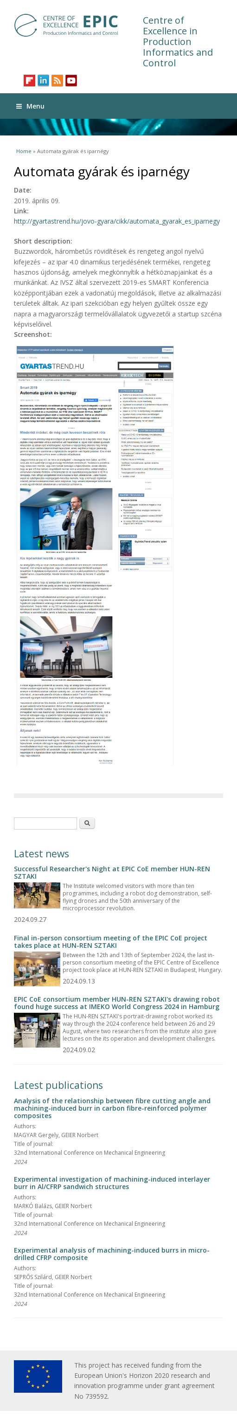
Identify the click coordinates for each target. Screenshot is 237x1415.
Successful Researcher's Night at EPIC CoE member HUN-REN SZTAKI (112, 872)
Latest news (41, 853)
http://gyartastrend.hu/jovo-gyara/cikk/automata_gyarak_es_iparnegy (117, 221)
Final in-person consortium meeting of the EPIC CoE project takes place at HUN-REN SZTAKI (110, 941)
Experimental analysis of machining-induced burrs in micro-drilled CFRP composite (112, 1254)
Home (24, 151)
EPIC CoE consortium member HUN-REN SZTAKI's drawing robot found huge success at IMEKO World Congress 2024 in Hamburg (117, 1003)
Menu (30, 106)
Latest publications (58, 1085)
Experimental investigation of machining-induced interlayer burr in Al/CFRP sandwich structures (112, 1183)
